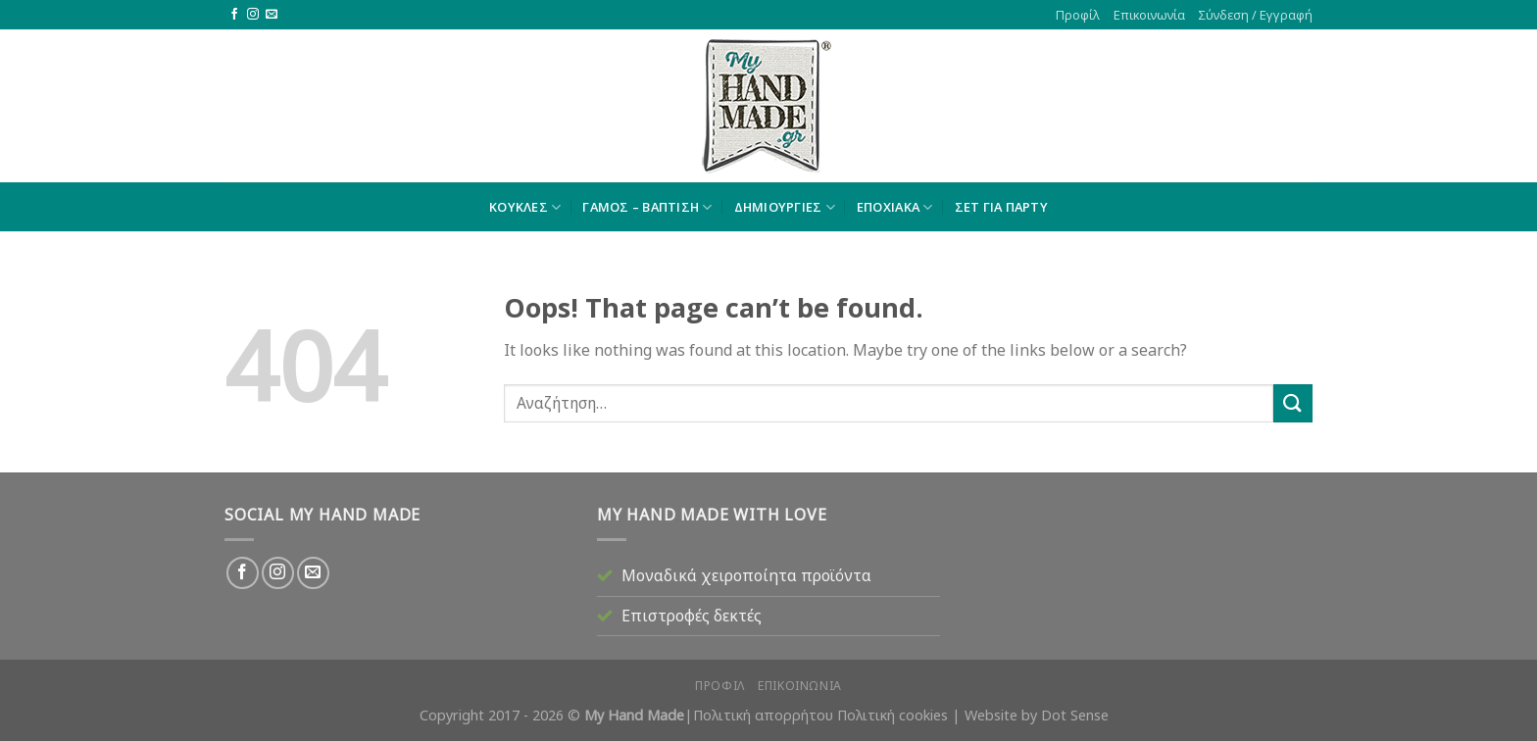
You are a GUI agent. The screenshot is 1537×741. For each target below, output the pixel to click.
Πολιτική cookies (892, 715)
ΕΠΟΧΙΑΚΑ (895, 207)
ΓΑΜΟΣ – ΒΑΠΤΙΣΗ (647, 207)
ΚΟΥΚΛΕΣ (525, 207)
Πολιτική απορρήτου (763, 715)
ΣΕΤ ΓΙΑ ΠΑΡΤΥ (1001, 207)
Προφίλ (1078, 15)
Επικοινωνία (1149, 15)
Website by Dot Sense (1037, 715)
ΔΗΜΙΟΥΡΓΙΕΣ (784, 207)
